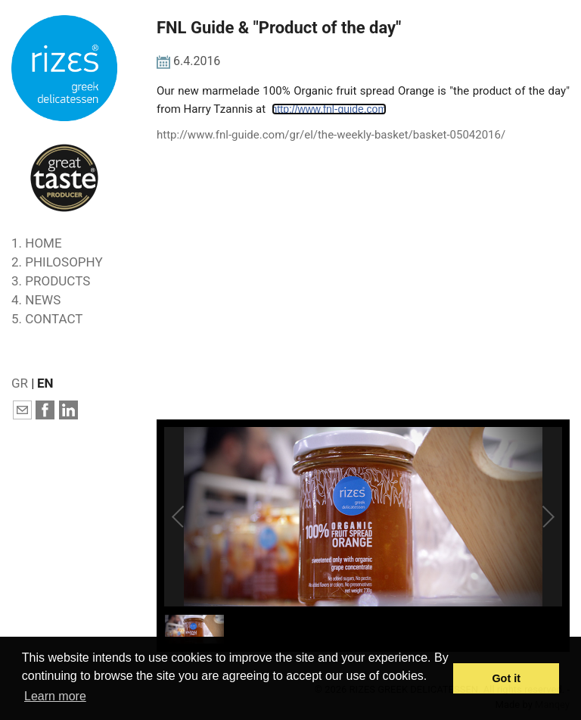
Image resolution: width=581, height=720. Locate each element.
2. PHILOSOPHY (57, 262)
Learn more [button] (55, 696)
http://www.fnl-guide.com (329, 109)
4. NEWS (36, 299)
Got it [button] (506, 678)
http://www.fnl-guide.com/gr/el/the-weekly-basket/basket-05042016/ (331, 135)
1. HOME (36, 243)
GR (19, 383)
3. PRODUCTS (50, 280)
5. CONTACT (46, 318)
